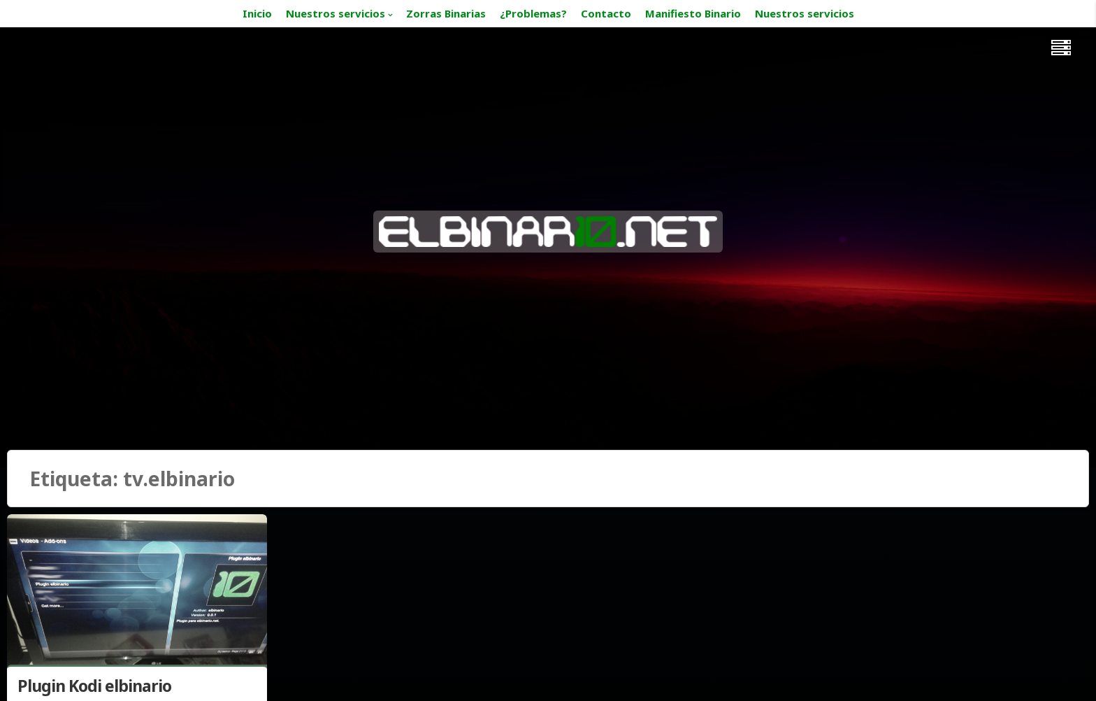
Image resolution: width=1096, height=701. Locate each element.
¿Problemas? (533, 13)
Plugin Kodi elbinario (94, 685)
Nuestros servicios (335, 13)
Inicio (257, 13)
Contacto (606, 13)
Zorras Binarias (446, 13)
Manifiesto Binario (693, 13)
